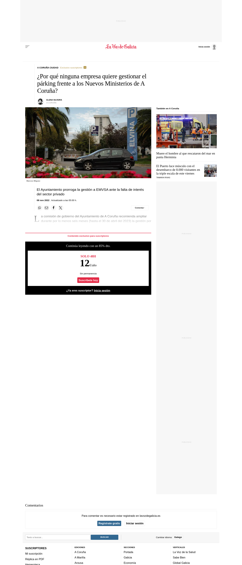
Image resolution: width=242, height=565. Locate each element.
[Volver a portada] (121, 46)
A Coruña (80, 551)
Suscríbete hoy (88, 280)
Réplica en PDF (34, 558)
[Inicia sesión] (207, 47)
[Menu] (27, 46)
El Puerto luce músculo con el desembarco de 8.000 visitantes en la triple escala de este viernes (178, 169)
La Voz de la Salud (184, 551)
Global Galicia (181, 562)
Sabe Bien (179, 557)
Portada (128, 551)
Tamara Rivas (163, 178)
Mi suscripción (33, 553)
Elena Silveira (54, 100)
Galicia (128, 557)
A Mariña (80, 557)
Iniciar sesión (135, 523)
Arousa (79, 562)
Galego (178, 537)
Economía (130, 562)
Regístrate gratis (109, 523)
